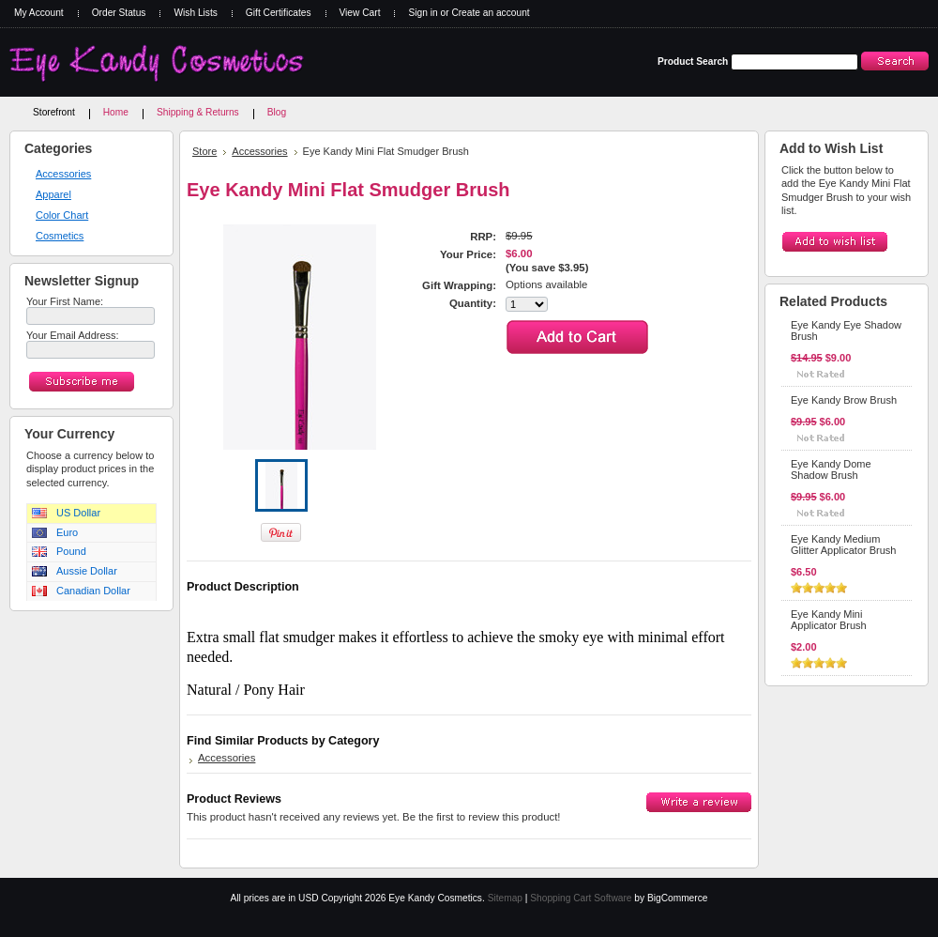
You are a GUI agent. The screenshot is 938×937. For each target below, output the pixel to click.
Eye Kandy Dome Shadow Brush (831, 469)
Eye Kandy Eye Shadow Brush (846, 330)
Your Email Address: (72, 335)
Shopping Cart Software (580, 898)
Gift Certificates (278, 13)
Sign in (422, 13)
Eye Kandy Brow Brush (844, 400)
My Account (39, 13)
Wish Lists (195, 13)
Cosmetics (59, 235)
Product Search (693, 61)
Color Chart (62, 215)
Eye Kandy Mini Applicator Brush (829, 619)
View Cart (360, 13)
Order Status (119, 13)
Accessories (63, 173)
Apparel (53, 194)
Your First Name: (64, 301)
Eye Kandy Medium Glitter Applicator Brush (844, 544)
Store (204, 151)
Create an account (490, 13)
